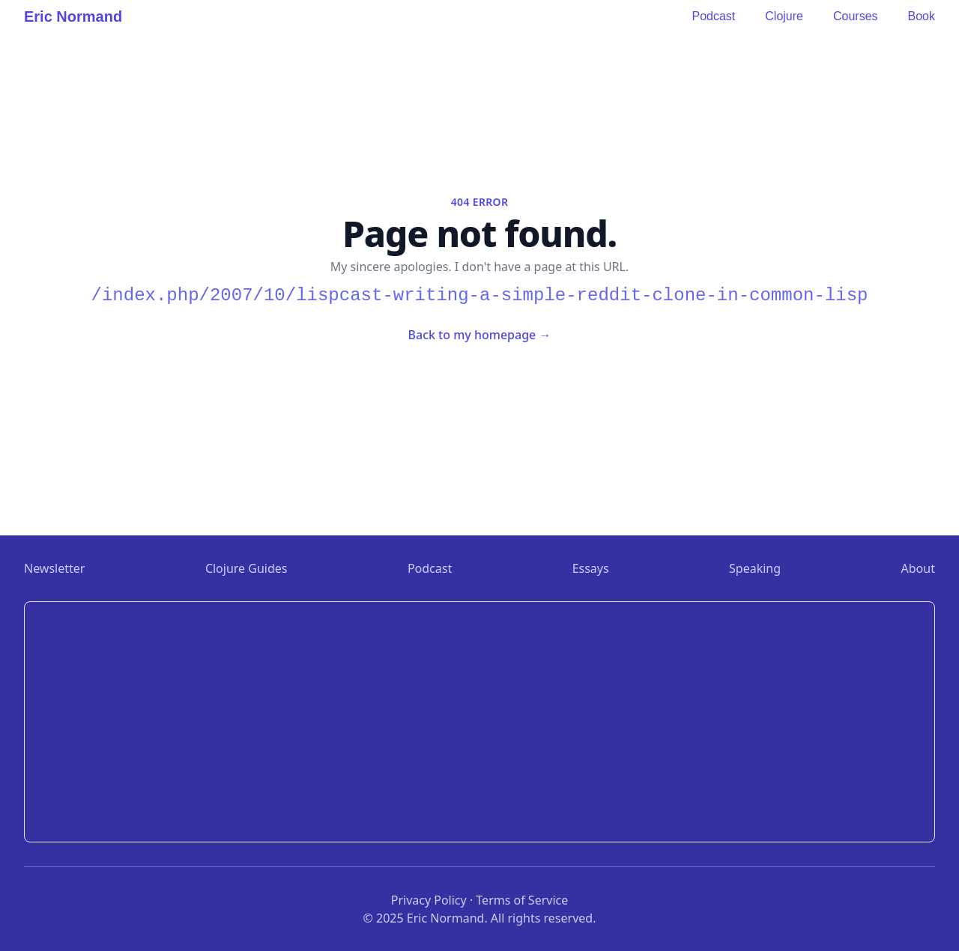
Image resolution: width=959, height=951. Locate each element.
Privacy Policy (429, 900)
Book (921, 16)
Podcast (713, 16)
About (918, 568)
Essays (590, 568)
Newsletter (54, 568)
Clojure (784, 16)
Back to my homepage (479, 334)
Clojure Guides (246, 568)
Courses (855, 16)
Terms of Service (522, 900)
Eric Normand (73, 16)
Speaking (755, 568)
